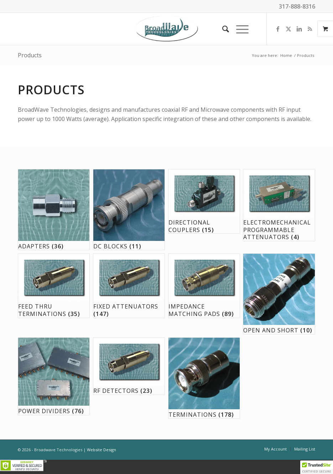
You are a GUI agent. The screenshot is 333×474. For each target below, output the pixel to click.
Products (30, 55)
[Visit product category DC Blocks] (129, 209)
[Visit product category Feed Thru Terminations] (53, 286)
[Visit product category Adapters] (53, 209)
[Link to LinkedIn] (299, 28)
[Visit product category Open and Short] (278, 294)
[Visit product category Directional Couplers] (204, 201)
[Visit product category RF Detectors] (129, 366)
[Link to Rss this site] (310, 28)
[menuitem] (222, 29)
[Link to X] (288, 28)
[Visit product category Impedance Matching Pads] (204, 286)
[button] (316, 467)
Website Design (101, 449)
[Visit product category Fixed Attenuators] (129, 286)
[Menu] (239, 29)
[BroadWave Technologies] (166, 29)
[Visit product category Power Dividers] (53, 376)
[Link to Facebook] (277, 28)
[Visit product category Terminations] (204, 378)
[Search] (222, 29)
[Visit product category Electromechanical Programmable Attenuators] (278, 205)
